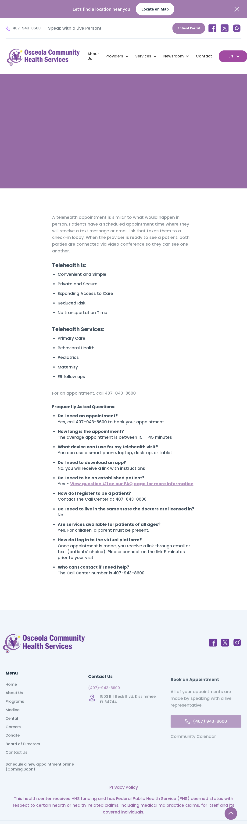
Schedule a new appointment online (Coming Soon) (40, 775)
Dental (12, 726)
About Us (93, 56)
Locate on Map (155, 9)
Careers (13, 735)
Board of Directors (23, 752)
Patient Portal (189, 28)
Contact (204, 56)
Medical (13, 718)
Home (11, 692)
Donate (13, 743)
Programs (15, 709)
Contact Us (16, 760)
